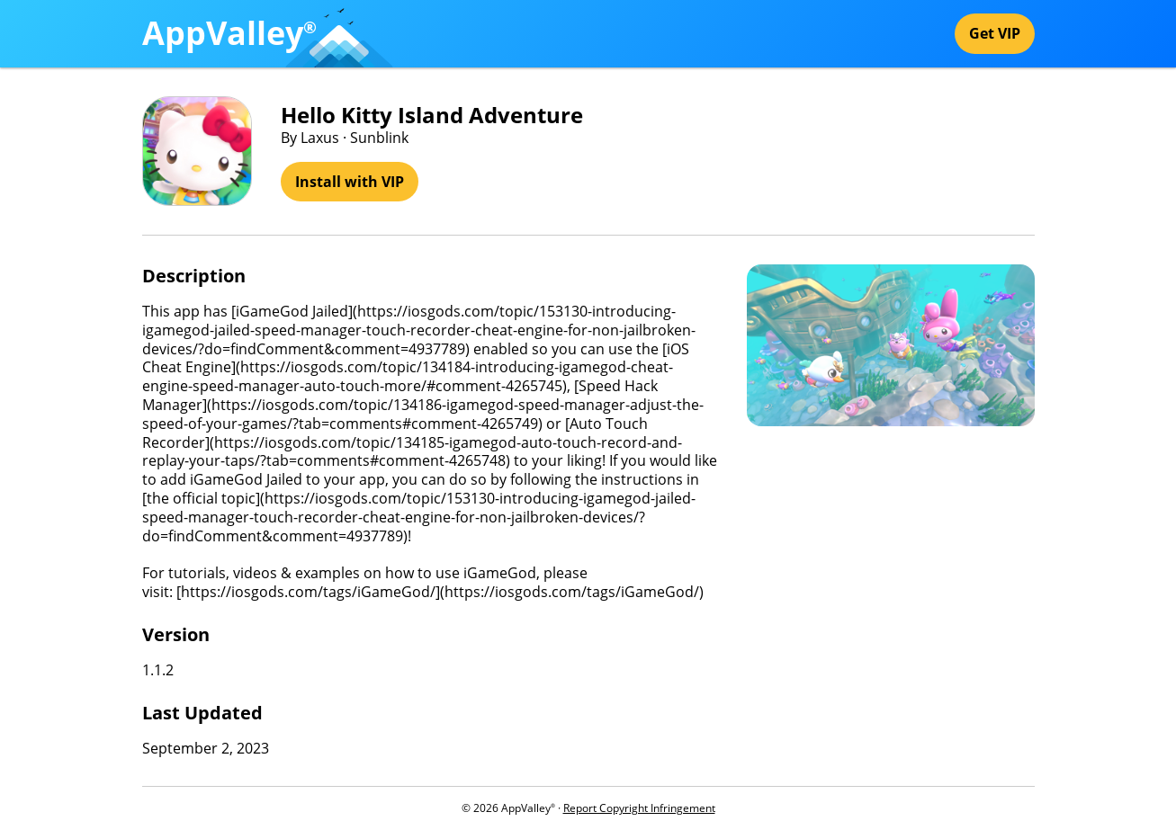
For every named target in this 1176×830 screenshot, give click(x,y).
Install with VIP (349, 182)
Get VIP (994, 33)
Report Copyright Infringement (639, 808)
